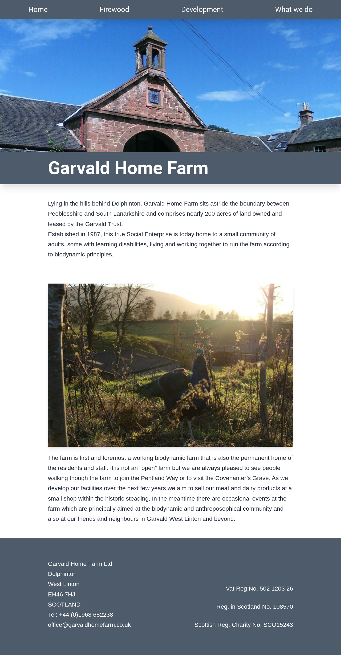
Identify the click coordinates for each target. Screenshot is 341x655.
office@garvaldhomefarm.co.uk (89, 624)
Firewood (114, 9)
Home (38, 9)
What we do (294, 9)
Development (202, 9)
